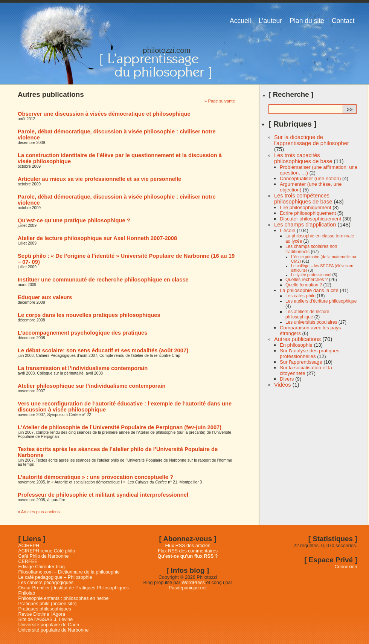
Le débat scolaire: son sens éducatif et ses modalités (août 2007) (103, 350)
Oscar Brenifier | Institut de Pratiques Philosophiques (73, 587)
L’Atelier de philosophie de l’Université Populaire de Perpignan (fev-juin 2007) (119, 427)
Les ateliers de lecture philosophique (307, 314)
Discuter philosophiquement (310, 219)
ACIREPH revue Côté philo (46, 551)
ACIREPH (29, 545)
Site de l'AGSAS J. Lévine (45, 619)
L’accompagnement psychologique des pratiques (82, 333)
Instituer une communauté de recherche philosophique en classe (103, 280)
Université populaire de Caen (48, 624)
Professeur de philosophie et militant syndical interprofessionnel (103, 495)
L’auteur (270, 20)
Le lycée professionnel (311, 274)
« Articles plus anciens (39, 511)
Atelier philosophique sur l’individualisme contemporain (92, 386)
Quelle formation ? (303, 285)
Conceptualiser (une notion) (310, 178)
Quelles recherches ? (306, 279)
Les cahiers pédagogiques (46, 582)
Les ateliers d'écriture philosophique (321, 301)
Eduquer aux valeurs (45, 297)
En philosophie (296, 345)
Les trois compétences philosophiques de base (303, 199)
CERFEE (28, 561)
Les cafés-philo (300, 295)
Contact (343, 20)
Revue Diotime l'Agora (41, 614)
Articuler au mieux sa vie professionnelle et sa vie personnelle (99, 179)
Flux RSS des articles (187, 545)
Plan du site (307, 20)
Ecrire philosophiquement (308, 213)
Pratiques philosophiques (44, 609)
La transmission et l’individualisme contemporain (83, 368)
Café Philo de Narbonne (43, 556)
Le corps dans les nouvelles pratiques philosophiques (89, 315)
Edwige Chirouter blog (41, 566)
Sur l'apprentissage (301, 362)
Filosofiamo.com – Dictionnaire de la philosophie (69, 572)
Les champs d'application (305, 225)
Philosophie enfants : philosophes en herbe (63, 598)
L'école (287, 230)
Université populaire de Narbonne (53, 630)
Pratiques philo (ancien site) (47, 603)
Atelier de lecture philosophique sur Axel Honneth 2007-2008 (97, 238)
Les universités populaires (311, 322)
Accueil (240, 20)
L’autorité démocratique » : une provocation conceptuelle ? (95, 477)
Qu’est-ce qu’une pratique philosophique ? (74, 220)
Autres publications (297, 339)
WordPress (193, 582)
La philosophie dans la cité (309, 290)
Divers (287, 379)
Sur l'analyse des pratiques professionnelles (309, 353)
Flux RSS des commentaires (188, 551)
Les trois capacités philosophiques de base (303, 158)
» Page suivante (219, 101)
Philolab (26, 593)
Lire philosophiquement (305, 207)
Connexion (346, 566)
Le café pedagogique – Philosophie (55, 577)
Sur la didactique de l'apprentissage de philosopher (311, 140)
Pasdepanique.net (188, 587)
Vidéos (282, 385)
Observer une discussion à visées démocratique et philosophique (104, 114)
